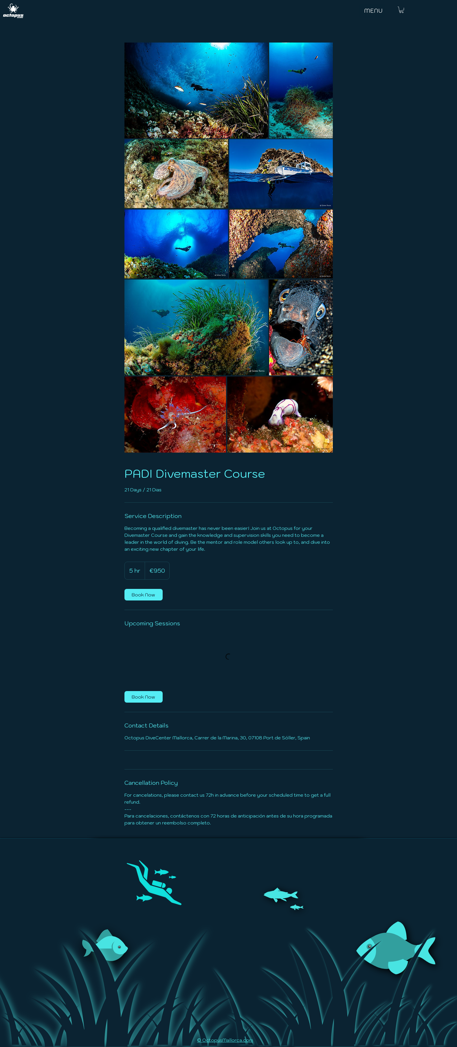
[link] (143, 594)
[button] (401, 10)
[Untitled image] (196, 90)
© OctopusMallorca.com (225, 1040)
